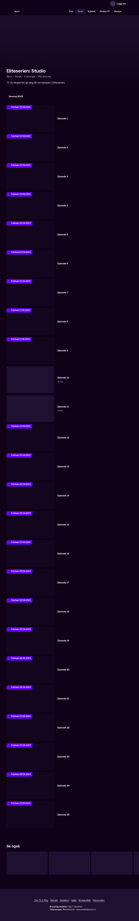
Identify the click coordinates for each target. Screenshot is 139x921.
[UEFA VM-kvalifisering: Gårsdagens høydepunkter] (111, 863)
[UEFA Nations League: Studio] (69, 863)
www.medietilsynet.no (86, 909)
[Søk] (9, 11)
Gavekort (64, 900)
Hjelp (74, 900)
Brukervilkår (85, 900)
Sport (17, 11)
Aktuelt (54, 900)
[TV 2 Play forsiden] (27, 4)
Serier (80, 11)
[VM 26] (44, 11)
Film (71, 11)
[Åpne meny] (129, 4)
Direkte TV (105, 11)
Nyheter (91, 11)
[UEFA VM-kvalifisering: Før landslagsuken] (27, 863)
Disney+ (118, 11)
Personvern (99, 900)
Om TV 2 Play (41, 900)
